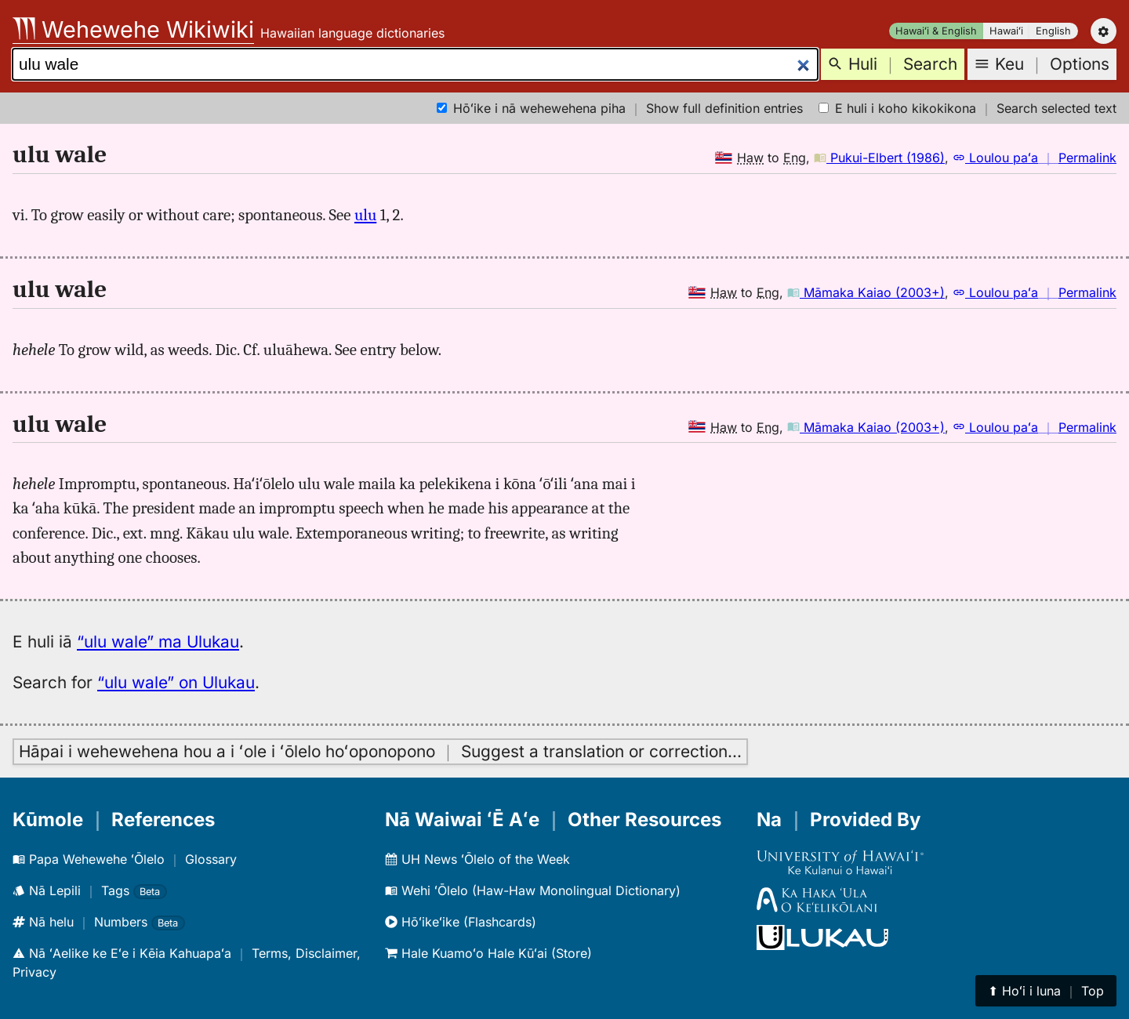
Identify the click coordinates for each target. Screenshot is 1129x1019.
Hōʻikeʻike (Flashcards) (460, 922)
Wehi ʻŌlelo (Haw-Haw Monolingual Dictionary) (533, 890)
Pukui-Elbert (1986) (879, 157)
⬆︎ (1046, 991)
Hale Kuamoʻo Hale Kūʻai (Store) (488, 953)
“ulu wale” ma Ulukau (158, 641)
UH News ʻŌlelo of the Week (477, 859)
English (1053, 31)
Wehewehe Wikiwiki (133, 29)
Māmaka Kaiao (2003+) (866, 292)
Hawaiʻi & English (936, 31)
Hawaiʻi (1006, 31)
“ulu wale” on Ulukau (176, 682)
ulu (365, 214)
